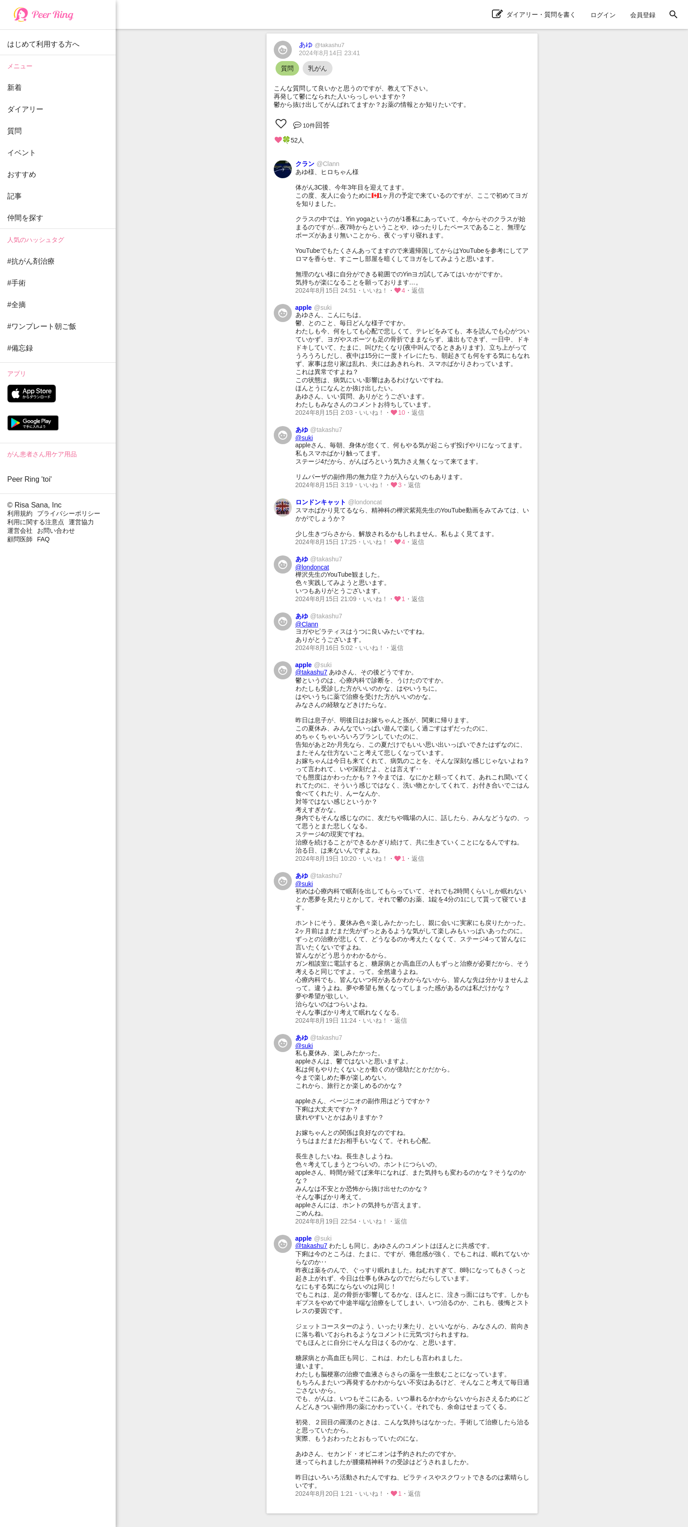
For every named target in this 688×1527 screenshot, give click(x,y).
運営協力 (81, 522)
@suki (304, 437)
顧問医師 (20, 539)
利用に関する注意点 (35, 522)
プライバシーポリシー (68, 513)
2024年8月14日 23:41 (329, 53)
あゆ (322, 44)
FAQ (43, 539)
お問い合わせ (56, 530)
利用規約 (20, 513)
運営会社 (20, 530)
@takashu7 (311, 672)
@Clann (306, 624)
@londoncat (312, 567)
